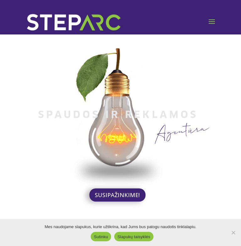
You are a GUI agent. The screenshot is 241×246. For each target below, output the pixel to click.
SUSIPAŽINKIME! (117, 195)
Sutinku (101, 236)
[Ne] (233, 232)
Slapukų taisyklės (133, 236)
